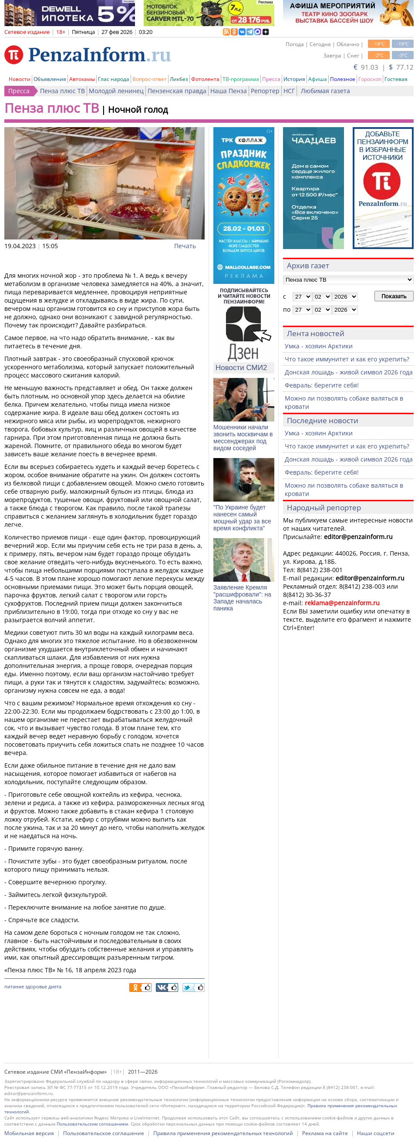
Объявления (50, 79)
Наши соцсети (375, 1133)
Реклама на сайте (325, 1133)
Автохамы (82, 79)
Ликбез (179, 79)
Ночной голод (138, 109)
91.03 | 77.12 (384, 67)
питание (14, 986)
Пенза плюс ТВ (62, 91)
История (294, 79)
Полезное (342, 79)
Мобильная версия (29, 1133)
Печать (185, 246)
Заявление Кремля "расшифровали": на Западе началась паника (242, 598)
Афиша (317, 79)
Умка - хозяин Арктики (319, 346)
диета (54, 986)
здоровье (36, 986)
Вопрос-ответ (149, 79)
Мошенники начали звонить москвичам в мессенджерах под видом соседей (243, 438)
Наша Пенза (228, 91)
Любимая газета (325, 91)
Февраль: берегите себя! (322, 385)
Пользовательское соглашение (103, 1133)
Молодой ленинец (116, 91)
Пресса (271, 79)
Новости (19, 79)
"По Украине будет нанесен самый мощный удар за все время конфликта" (242, 518)
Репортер (265, 91)
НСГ (289, 91)
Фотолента (205, 79)
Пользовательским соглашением (92, 1124)
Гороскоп (369, 79)
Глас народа (113, 79)
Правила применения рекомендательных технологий (223, 1133)
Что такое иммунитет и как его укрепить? (347, 359)
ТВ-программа (240, 79)
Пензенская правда (177, 91)
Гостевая (396, 79)
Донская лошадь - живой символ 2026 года (349, 372)
